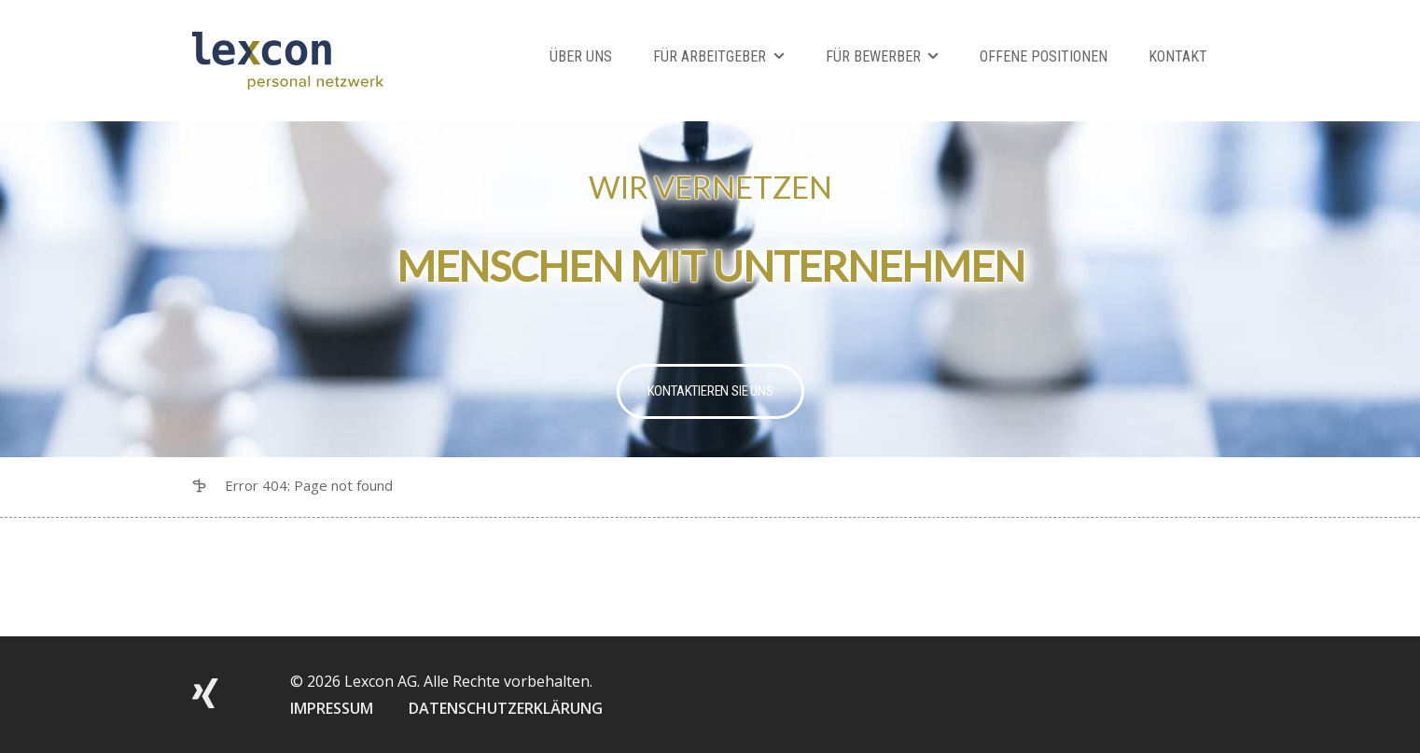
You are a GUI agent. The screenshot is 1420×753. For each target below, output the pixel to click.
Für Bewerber (873, 56)
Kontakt (1178, 56)
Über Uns (581, 56)
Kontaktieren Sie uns (710, 391)
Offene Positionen (1043, 56)
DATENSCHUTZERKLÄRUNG (506, 708)
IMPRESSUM (331, 708)
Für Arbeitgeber (709, 56)
